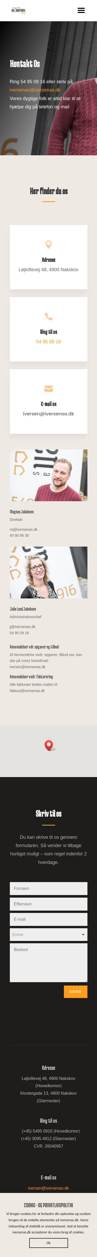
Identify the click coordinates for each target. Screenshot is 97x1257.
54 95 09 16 (48, 341)
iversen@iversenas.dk (48, 1188)
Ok (49, 1243)
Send (76, 991)
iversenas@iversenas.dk (35, 90)
